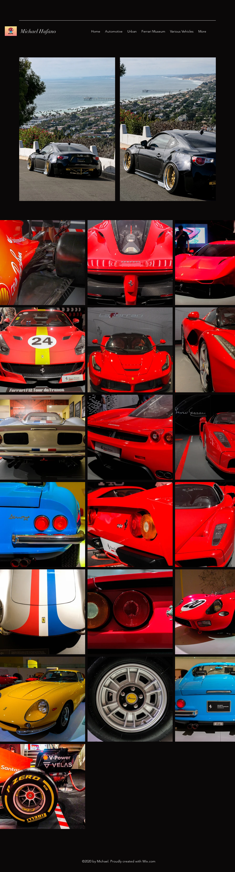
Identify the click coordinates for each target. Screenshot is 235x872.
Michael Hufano (38, 31)
